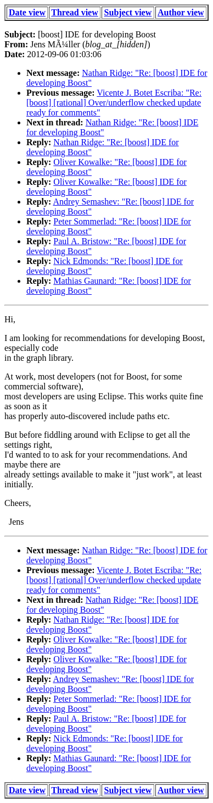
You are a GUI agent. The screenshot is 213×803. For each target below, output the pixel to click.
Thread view (74, 12)
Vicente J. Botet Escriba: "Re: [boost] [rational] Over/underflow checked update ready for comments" (113, 102)
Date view (27, 12)
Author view (181, 12)
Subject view (128, 12)
